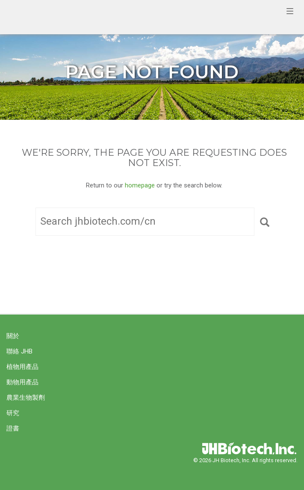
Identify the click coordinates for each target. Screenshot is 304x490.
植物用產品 (22, 367)
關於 (12, 336)
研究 (12, 413)
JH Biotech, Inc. (143, 17)
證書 (12, 428)
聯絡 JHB (19, 351)
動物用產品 (22, 382)
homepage (140, 185)
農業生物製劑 (25, 397)
